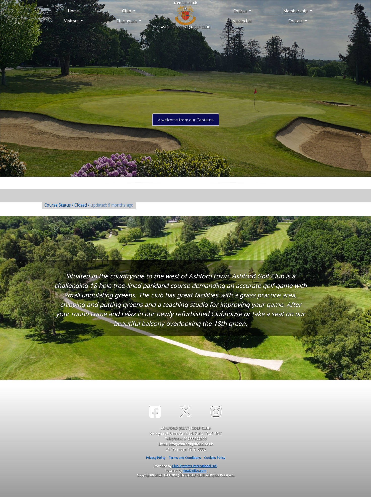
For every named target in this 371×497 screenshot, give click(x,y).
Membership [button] (296, 11)
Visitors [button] (72, 21)
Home (73, 11)
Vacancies (242, 21)
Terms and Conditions (185, 458)
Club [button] (127, 11)
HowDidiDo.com (194, 471)
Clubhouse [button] (127, 21)
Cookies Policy (214, 458)
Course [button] (240, 11)
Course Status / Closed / (88, 205)
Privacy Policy (155, 458)
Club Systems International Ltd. (194, 466)
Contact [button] (296, 21)
